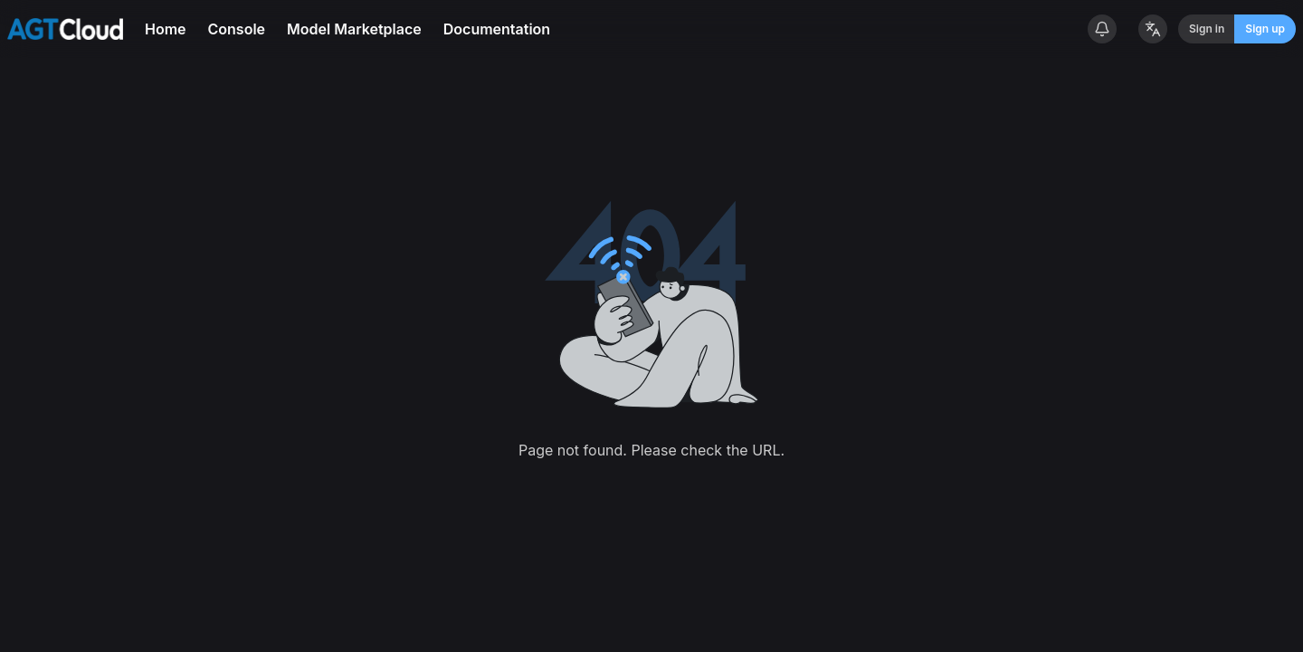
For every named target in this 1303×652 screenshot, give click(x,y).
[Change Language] (1152, 28)
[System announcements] (1102, 28)
